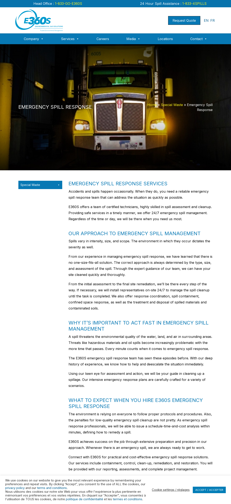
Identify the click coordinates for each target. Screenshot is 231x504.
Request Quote (184, 20)
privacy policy (15, 488)
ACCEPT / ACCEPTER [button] (209, 489)
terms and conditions (52, 488)
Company (34, 39)
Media (133, 39)
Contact (198, 39)
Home (152, 105)
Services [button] (70, 39)
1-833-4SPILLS (194, 3)
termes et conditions (127, 499)
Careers (102, 39)
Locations (165, 39)
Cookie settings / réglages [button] (171, 490)
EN (206, 20)
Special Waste (172, 105)
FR (212, 20)
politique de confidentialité (84, 499)
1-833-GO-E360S (68, 3)
